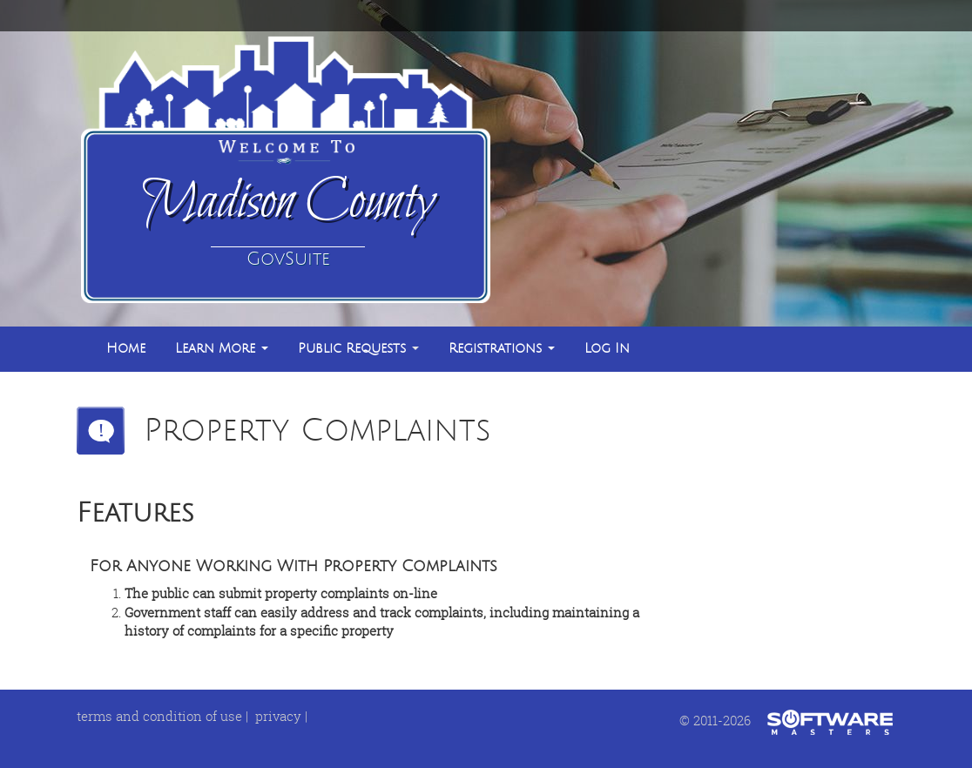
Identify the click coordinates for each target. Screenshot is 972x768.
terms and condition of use (159, 715)
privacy (278, 715)
